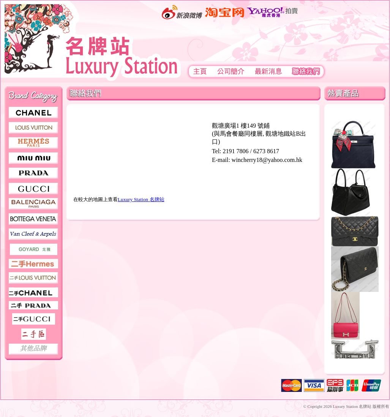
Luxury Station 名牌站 (141, 199)
